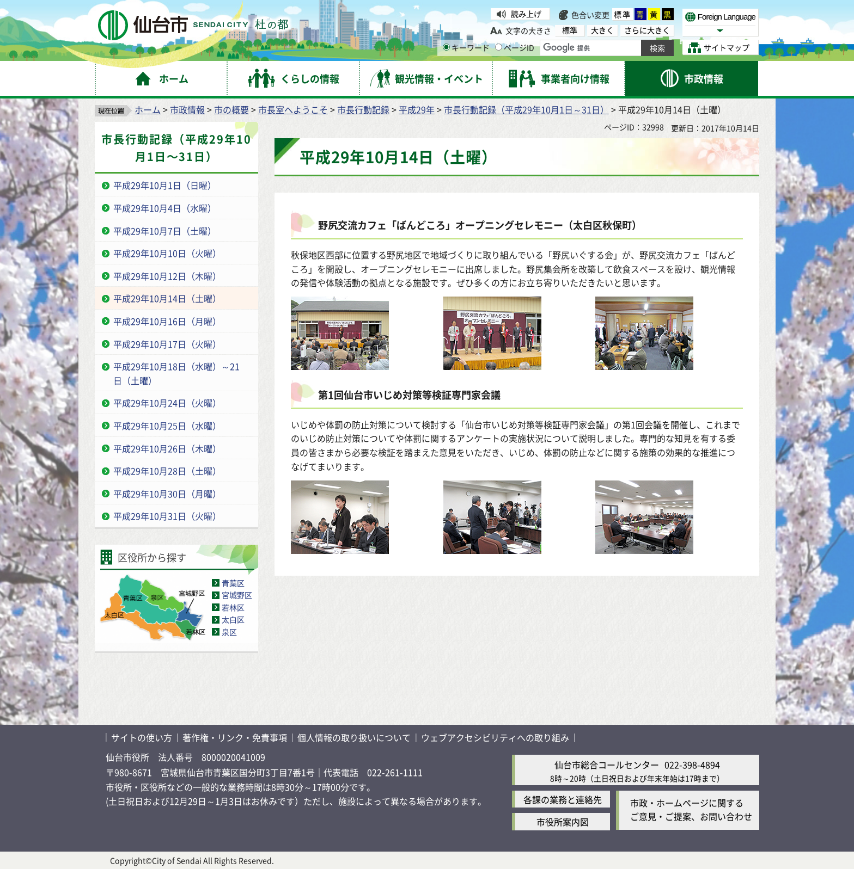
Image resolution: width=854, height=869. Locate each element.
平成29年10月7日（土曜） (164, 230)
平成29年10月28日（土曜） (167, 470)
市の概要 (231, 109)
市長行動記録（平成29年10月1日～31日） (526, 109)
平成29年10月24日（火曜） (167, 402)
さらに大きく (647, 30)
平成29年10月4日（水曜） (164, 207)
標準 (622, 14)
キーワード (466, 47)
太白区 (233, 619)
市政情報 (187, 109)
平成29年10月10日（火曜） (167, 253)
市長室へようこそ (293, 109)
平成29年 (417, 109)
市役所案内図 (562, 821)
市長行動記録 (363, 109)
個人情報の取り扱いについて (354, 737)
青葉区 (233, 582)
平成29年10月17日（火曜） (167, 343)
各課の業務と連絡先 (562, 799)
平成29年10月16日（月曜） (167, 321)
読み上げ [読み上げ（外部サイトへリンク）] (526, 13)
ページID (514, 47)
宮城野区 (237, 594)
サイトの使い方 (141, 737)
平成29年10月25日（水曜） (167, 425)
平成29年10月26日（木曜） (167, 448)
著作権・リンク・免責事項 (234, 737)
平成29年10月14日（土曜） (167, 298)
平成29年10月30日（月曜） (167, 493)
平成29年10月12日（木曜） (167, 275)
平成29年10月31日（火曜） (167, 515)
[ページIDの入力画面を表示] (498, 47)
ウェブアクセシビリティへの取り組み (495, 737)
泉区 (229, 631)
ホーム (148, 109)
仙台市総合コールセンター (606, 764)
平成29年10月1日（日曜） (164, 185)
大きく (602, 30)
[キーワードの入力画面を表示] (446, 47)
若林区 (233, 607)
